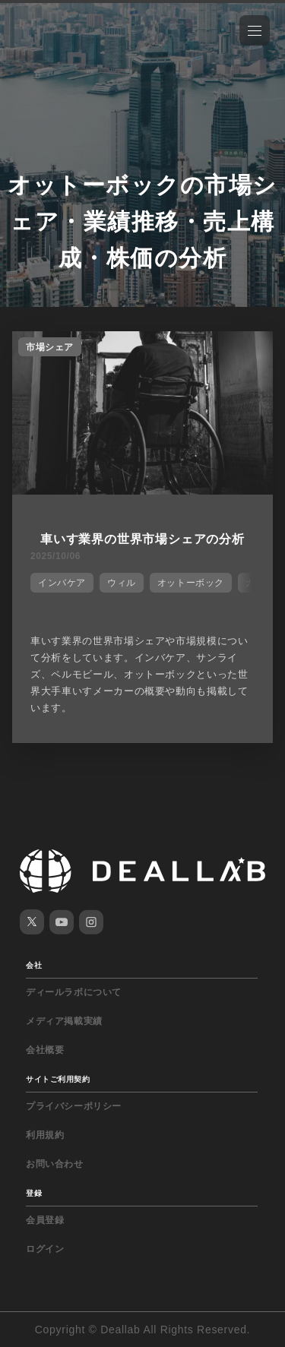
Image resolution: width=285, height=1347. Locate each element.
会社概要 (45, 1050)
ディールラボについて (74, 992)
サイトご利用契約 (58, 1079)
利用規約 (45, 1135)
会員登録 (45, 1220)
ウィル (121, 582)
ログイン (45, 1249)
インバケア (62, 582)
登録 (34, 1193)
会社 (34, 965)
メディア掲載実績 (64, 1021)
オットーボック (190, 582)
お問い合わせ (55, 1164)
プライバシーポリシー (74, 1106)
